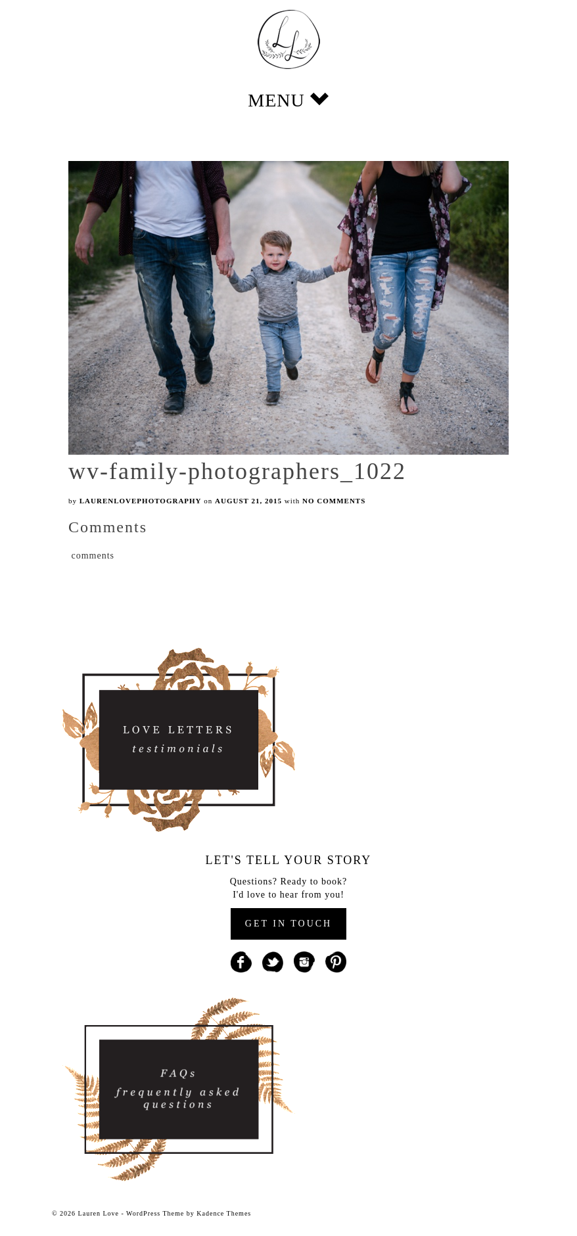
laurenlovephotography (141, 501)
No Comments (333, 501)
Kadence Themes (223, 1213)
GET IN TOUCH (288, 923)
